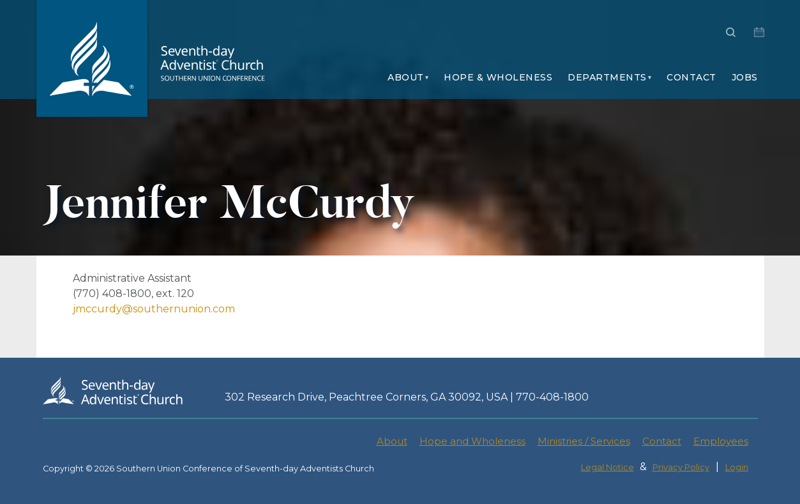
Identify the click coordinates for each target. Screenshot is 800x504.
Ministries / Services (584, 441)
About (406, 77)
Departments (607, 77)
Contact (691, 77)
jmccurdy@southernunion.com (154, 309)
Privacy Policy (681, 467)
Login (736, 467)
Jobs (745, 77)
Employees (720, 441)
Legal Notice (607, 467)
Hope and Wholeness (472, 441)
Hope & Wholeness (498, 77)
